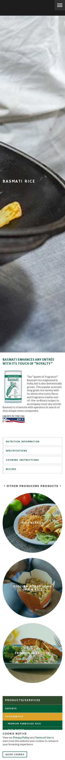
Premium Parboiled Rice (24, 723)
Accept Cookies (15, 754)
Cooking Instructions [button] (22, 460)
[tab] (32, 441)
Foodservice (14, 716)
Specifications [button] (16, 450)
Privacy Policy (21, 737)
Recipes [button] (11, 469)
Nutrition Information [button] (22, 441)
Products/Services (22, 700)
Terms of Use (43, 737)
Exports (11, 708)
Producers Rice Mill (15, 6)
